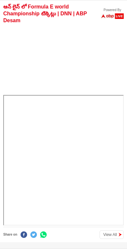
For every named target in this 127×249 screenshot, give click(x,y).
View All (110, 234)
